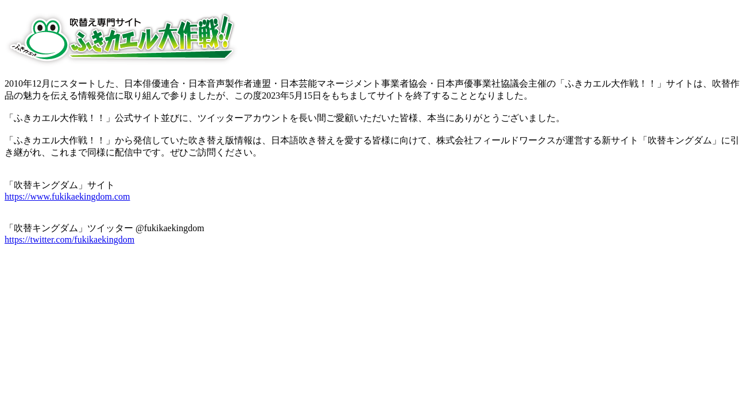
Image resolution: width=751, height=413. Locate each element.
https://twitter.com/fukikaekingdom (69, 239)
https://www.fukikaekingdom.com (67, 196)
